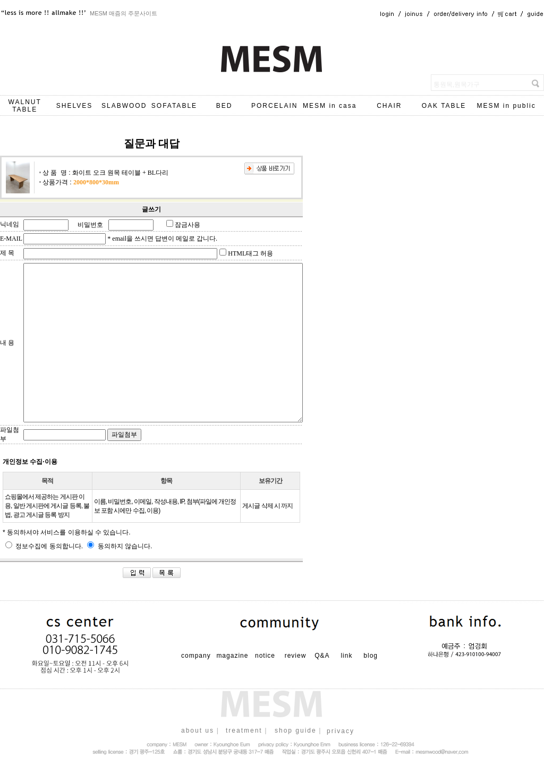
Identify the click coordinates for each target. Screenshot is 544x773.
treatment (244, 730)
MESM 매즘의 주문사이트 (123, 13)
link (346, 655)
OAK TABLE (444, 105)
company (196, 655)
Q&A (321, 655)
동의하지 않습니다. (119, 546)
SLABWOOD (124, 105)
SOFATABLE (174, 105)
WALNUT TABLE (24, 105)
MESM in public (506, 105)
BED (224, 105)
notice (265, 655)
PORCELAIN (274, 105)
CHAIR (389, 105)
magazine (232, 655)
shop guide (296, 730)
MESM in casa (329, 105)
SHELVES (74, 105)
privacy (340, 731)
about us (197, 730)
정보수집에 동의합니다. (44, 546)
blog (370, 655)
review (296, 655)
